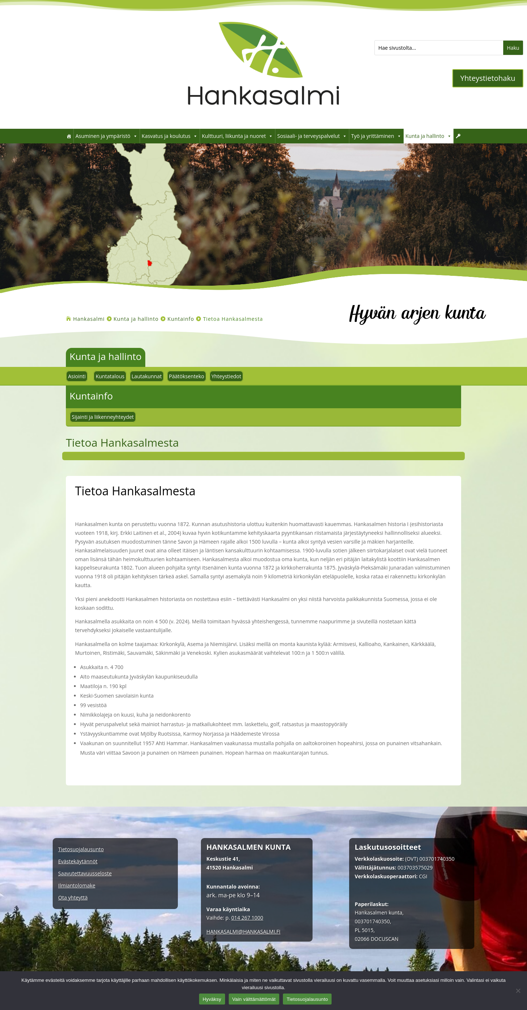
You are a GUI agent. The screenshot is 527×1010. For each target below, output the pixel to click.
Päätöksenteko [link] (187, 376)
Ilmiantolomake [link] (77, 886)
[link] (263, 117)
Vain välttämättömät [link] (254, 999)
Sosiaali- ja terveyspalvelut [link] (312, 136)
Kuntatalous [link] (110, 376)
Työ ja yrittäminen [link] (376, 136)
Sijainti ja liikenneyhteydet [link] (103, 416)
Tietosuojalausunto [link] (81, 849)
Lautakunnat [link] (147, 376)
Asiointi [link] (77, 376)
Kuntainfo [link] (91, 395)
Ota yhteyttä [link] (73, 898)
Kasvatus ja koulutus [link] (170, 136)
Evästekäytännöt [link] (78, 862)
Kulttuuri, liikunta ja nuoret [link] (237, 136)
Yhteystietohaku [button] (487, 78)
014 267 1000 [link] (247, 917)
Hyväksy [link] (212, 999)
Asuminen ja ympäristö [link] (106, 136)
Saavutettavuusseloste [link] (85, 874)
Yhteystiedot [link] (226, 376)
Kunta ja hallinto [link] (428, 136)
